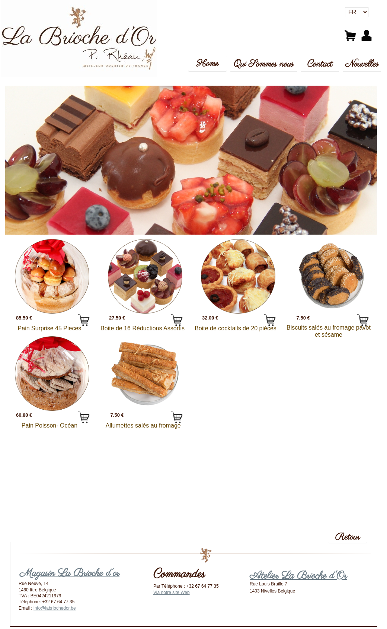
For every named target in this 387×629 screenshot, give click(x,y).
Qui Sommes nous (263, 64)
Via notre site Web (171, 592)
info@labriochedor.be (54, 608)
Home (207, 64)
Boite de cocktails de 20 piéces (235, 328)
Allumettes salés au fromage (142, 425)
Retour (347, 537)
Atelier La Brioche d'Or (298, 576)
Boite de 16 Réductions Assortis (142, 328)
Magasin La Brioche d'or (69, 573)
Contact (320, 64)
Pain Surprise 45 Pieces (49, 328)
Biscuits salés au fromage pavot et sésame (329, 331)
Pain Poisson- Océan (49, 425)
